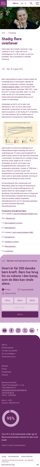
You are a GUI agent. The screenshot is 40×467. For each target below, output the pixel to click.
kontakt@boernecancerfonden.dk (14, 390)
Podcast (5, 375)
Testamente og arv (9, 357)
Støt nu (15, 3)
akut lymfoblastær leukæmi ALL (26, 214)
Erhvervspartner (7, 348)
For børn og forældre (9, 351)
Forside (4, 456)
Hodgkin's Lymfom (12, 242)
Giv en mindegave (8, 354)
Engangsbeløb (26, 289)
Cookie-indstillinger (27, 456)
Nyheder (5, 366)
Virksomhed (9, 293)
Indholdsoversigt (8, 464)
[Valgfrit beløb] (20, 307)
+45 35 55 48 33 (8, 393)
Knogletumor (10, 237)
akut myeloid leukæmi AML (23, 232)
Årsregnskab (6, 372)
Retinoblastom (10, 246)
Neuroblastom (10, 228)
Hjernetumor (10, 218)
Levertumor (9, 251)
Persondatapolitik (13, 456)
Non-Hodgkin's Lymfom (13, 223)
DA (22, 3)
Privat (6, 289)
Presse (4, 369)
